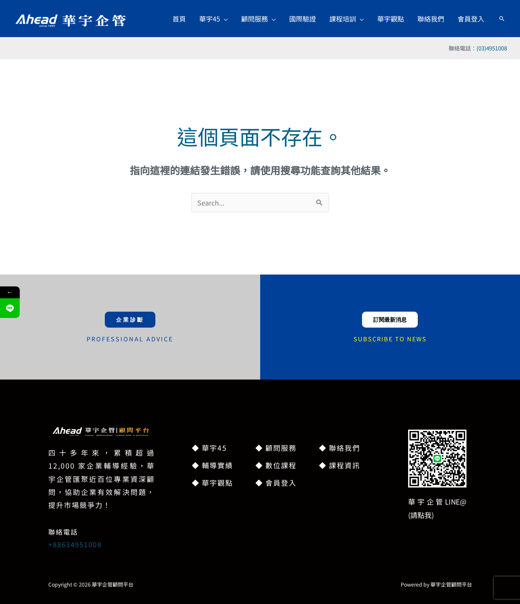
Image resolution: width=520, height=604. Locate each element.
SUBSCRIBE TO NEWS (390, 338)
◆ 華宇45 (209, 448)
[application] (224, 18)
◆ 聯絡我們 (339, 448)
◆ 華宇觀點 (212, 482)
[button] (214, 18)
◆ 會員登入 (276, 482)
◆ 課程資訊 (339, 465)
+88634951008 (75, 544)
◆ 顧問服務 (276, 448)
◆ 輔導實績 (212, 465)
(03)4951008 (492, 48)
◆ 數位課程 (276, 465)
